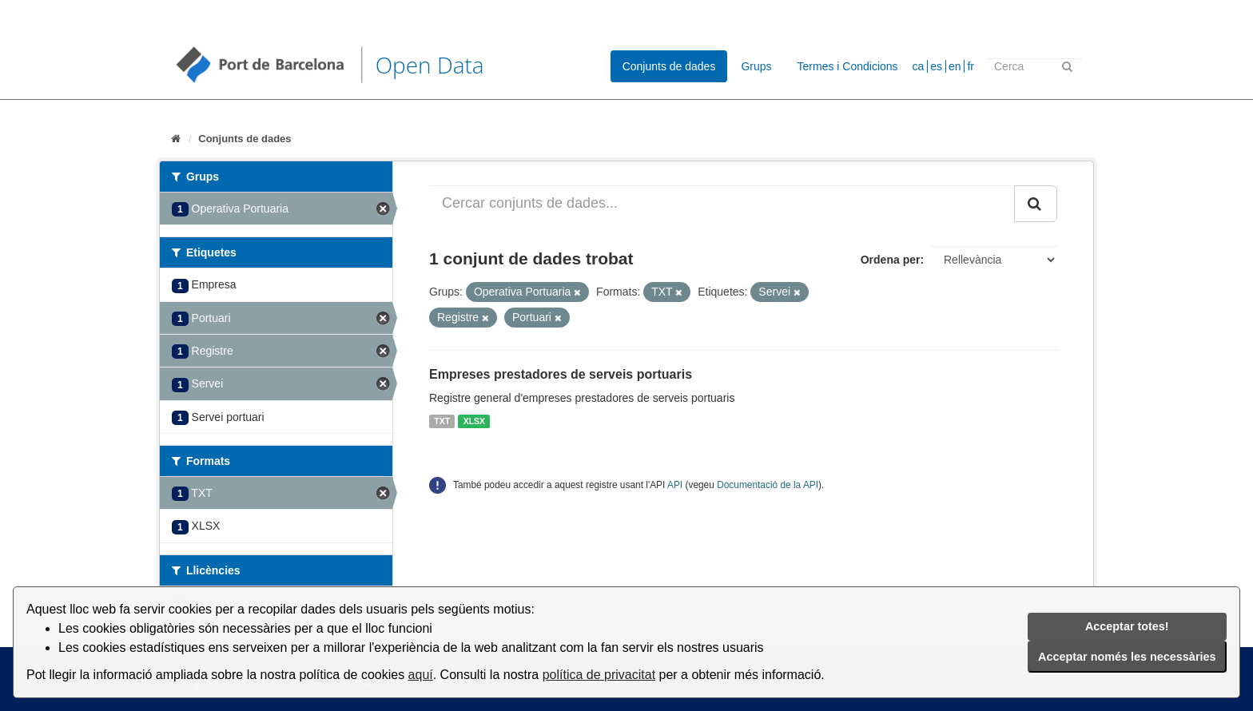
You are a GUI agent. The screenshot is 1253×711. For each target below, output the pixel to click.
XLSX (474, 421)
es (936, 66)
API (674, 485)
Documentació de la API (767, 485)
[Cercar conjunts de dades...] (722, 203)
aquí (420, 674)
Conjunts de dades (669, 66)
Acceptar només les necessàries (1126, 656)
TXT (442, 421)
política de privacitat (599, 674)
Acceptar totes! (1127, 626)
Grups (756, 66)
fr (970, 66)
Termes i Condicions (848, 66)
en (955, 66)
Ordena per (891, 259)
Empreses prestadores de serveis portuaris (560, 374)
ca (919, 66)
